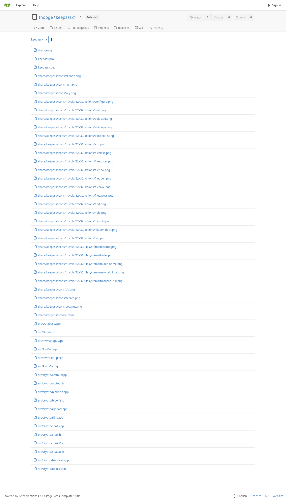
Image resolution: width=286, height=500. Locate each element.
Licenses (256, 496)
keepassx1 (66, 17)
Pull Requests (78, 28)
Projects (101, 28)
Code (39, 28)
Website (278, 496)
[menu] (239, 496)
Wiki (139, 28)
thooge (46, 17)
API (267, 496)
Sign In (274, 5)
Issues (56, 28)
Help (36, 5)
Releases (121, 28)
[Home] (7, 5)
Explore (21, 5)
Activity (156, 28)
